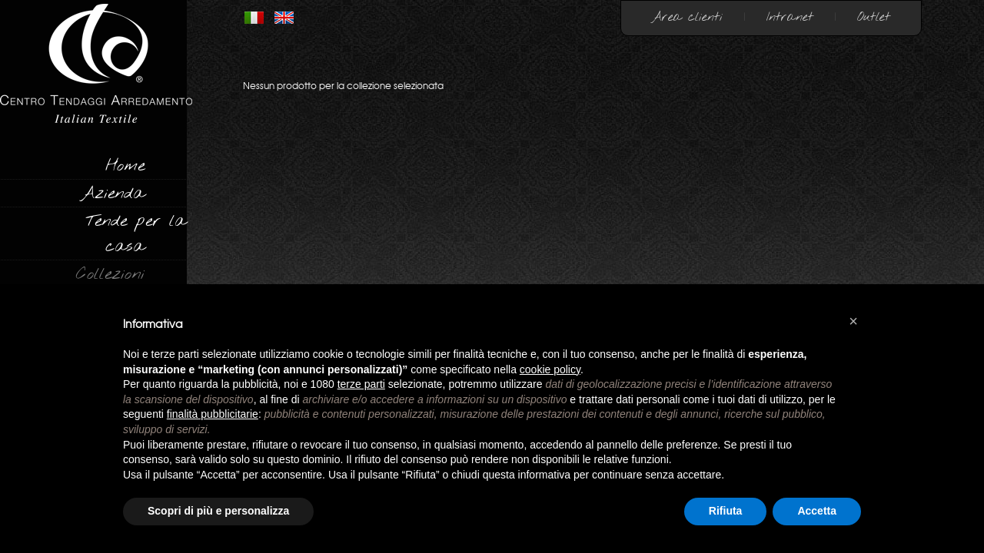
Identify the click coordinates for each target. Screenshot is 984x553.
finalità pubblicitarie (212, 414)
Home (125, 165)
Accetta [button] (816, 511)
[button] (853, 321)
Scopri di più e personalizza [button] (218, 511)
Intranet (789, 17)
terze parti (361, 384)
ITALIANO (254, 18)
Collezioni (110, 274)
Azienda (113, 193)
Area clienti (687, 17)
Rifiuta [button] (726, 511)
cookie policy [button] (550, 369)
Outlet (873, 17)
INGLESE (284, 18)
